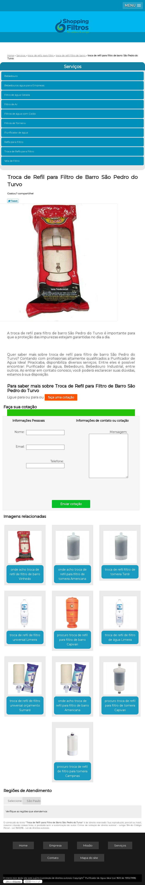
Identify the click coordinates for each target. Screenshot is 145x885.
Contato (53, 857)
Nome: (39, 432)
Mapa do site (89, 857)
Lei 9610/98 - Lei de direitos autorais (30, 828)
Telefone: (45, 463)
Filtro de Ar (11, 104)
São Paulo (34, 800)
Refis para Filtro (14, 141)
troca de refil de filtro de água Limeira (120, 637)
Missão (87, 845)
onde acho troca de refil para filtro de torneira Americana (72, 574)
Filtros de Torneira (15, 123)
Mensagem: (108, 454)
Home (23, 845)
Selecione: (15, 800)
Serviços (72, 66)
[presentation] (39, 483)
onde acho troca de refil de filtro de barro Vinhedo (25, 574)
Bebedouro (11, 76)
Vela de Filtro (12, 160)
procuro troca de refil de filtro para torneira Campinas (72, 771)
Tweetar (13, 201)
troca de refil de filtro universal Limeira (25, 637)
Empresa (55, 845)
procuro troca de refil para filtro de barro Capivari (72, 639)
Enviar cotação (71, 504)
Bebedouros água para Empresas (24, 85)
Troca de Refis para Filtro (19, 151)
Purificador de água (16, 132)
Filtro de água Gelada (17, 94)
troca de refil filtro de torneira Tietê (120, 572)
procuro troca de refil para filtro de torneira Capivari (120, 705)
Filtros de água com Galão (20, 113)
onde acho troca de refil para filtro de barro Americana (72, 705)
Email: (40, 447)
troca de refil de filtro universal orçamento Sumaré (25, 705)
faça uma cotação (61, 397)
